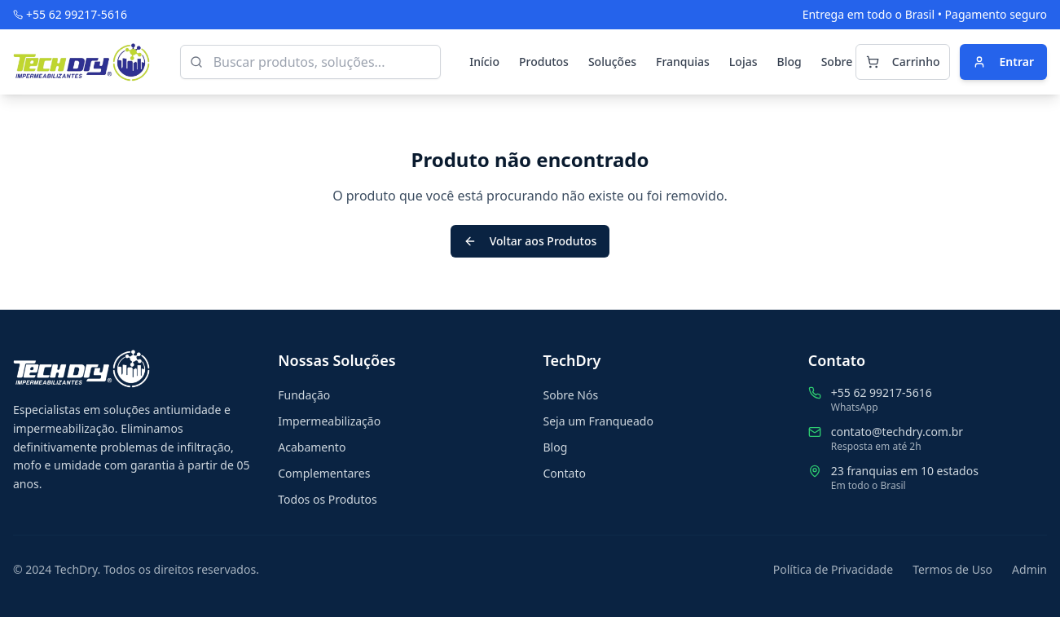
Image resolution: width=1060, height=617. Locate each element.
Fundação (304, 395)
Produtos (544, 61)
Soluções (612, 61)
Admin (1029, 569)
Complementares (324, 473)
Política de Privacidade (833, 569)
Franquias (683, 61)
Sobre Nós (571, 395)
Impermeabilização (329, 421)
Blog (788, 61)
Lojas (743, 61)
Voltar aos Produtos (530, 241)
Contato (564, 473)
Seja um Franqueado (598, 421)
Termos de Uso (952, 569)
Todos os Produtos (327, 499)
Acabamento (311, 447)
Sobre (837, 61)
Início (484, 61)
